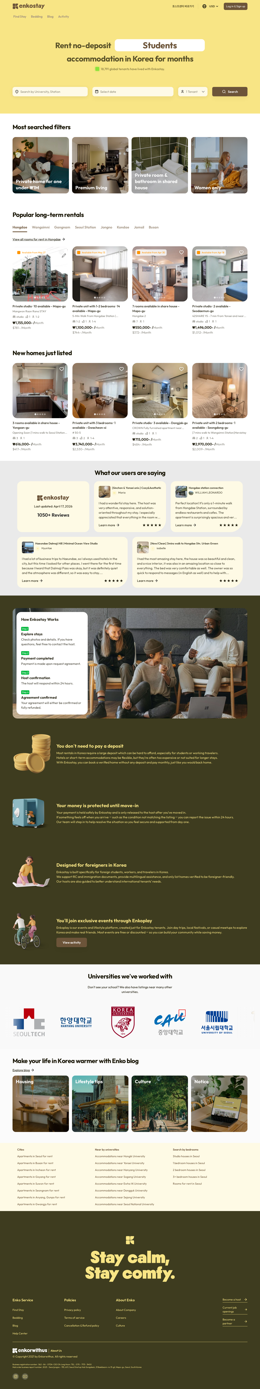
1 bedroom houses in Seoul (189, 1163)
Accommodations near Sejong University (120, 1197)
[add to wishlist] (61, 252)
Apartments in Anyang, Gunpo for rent (41, 1197)
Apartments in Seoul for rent (34, 1156)
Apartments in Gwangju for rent (37, 1204)
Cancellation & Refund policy (81, 1325)
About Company (126, 1310)
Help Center (20, 1333)
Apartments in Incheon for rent (36, 1170)
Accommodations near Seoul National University (124, 1204)
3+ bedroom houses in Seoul (190, 1177)
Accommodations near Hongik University (120, 1156)
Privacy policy (72, 1310)
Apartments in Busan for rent (35, 1163)
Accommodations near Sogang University (120, 1177)
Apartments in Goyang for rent (36, 1177)
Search (230, 92)
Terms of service (74, 1318)
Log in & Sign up (235, 6)
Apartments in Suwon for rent (35, 1183)
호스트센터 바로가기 (183, 6)
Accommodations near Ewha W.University (121, 1183)
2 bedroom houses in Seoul (189, 1170)
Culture (120, 1325)
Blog (15, 1325)
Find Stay (18, 1310)
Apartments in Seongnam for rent (38, 1190)
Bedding (18, 1318)
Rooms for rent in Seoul (187, 1183)
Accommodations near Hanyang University (121, 1170)
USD (210, 6)
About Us (56, 1350)
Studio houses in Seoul (186, 1156)
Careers (121, 1318)
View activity (72, 942)
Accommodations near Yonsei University (119, 1163)
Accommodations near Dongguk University (121, 1190)
